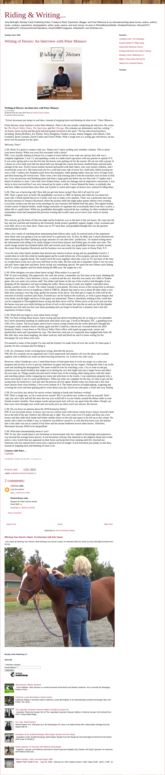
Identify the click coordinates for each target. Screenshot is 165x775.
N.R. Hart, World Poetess (25, 722)
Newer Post (11, 524)
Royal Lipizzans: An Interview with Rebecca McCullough (38, 747)
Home (59, 524)
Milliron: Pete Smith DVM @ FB (132, 59)
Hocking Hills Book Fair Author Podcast (135, 51)
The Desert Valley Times (20, 128)
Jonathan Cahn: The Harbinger (131, 39)
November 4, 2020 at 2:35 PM (22, 508)
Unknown (14, 486)
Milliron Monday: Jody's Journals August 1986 (34, 759)
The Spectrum (39, 128)
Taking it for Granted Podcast (131, 63)
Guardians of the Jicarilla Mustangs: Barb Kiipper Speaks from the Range (45, 734)
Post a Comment (14, 513)
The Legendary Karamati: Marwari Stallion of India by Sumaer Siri (42, 710)
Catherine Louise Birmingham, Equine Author (33, 697)
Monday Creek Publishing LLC (131, 55)
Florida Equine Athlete (41, 113)
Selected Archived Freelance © (23, 473)
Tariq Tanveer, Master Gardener (28, 685)
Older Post (108, 524)
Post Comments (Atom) (65, 530)
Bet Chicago (58, 128)
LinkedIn (9, 453)
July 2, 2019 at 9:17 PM (19, 493)
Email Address (11, 667)
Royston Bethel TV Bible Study (131, 43)
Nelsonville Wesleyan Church (131, 47)
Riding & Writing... (35, 14)
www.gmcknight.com (36, 459)
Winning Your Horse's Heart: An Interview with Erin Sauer (34, 537)
